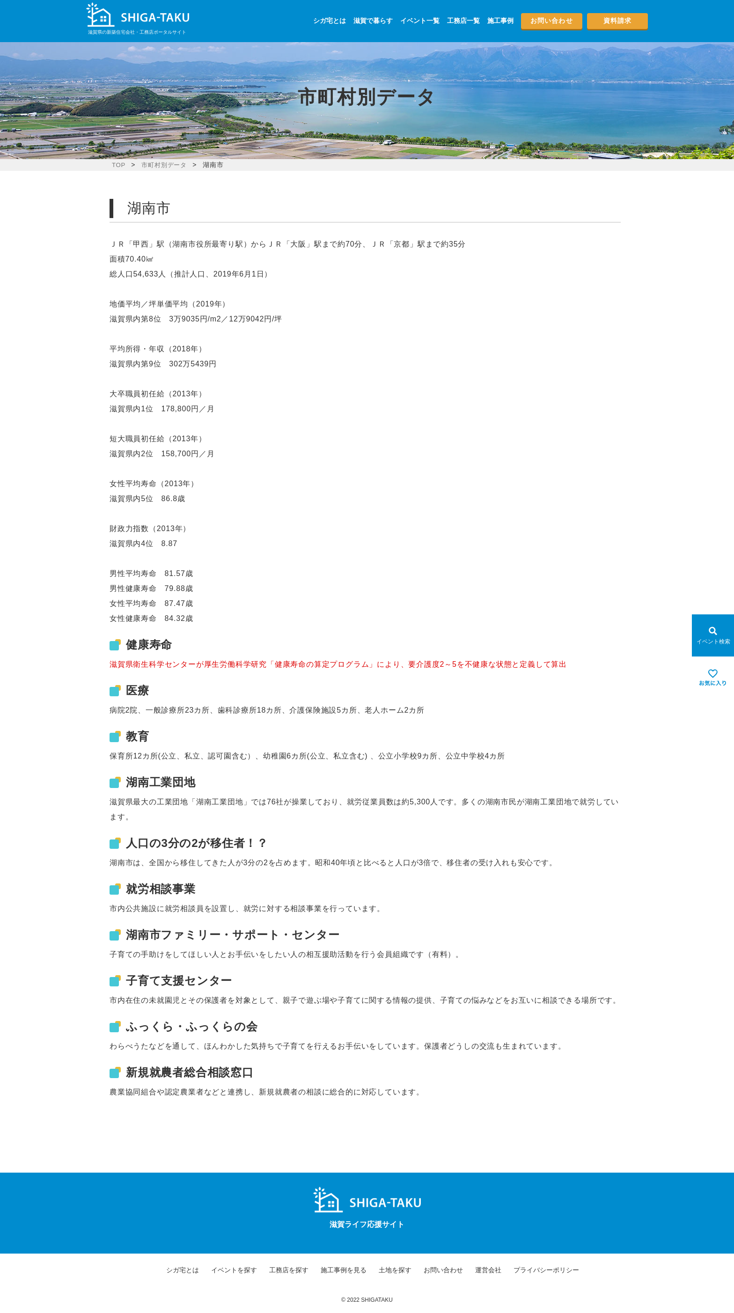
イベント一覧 (420, 20)
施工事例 (500, 20)
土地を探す (395, 1270)
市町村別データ (166, 164)
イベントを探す (234, 1270)
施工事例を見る (344, 1270)
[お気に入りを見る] (713, 677)
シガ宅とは (329, 20)
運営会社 (488, 1270)
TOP (119, 164)
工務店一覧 (463, 20)
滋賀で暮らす (373, 20)
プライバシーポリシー (546, 1270)
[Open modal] (713, 635)
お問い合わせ (551, 20)
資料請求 (617, 20)
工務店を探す (288, 1270)
